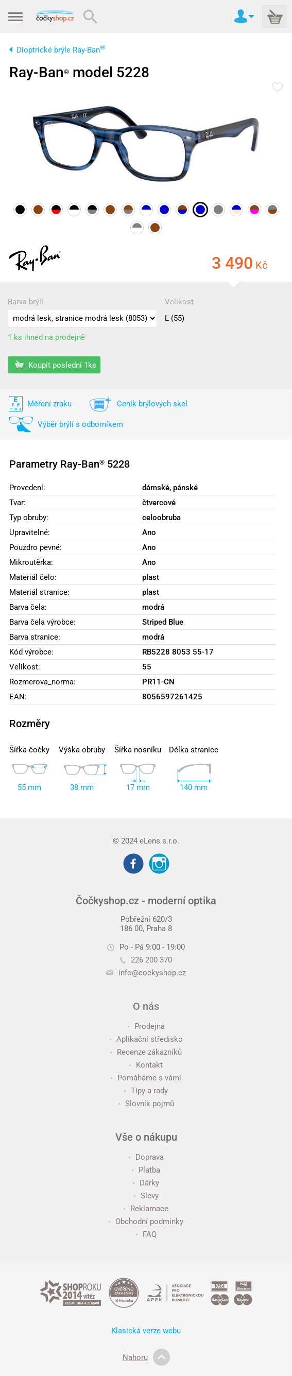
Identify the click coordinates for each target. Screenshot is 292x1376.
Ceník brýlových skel (152, 403)
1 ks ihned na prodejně (46, 337)
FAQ (146, 1234)
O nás (146, 1006)
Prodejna (146, 1026)
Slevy (146, 1195)
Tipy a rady (146, 1090)
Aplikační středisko (146, 1039)
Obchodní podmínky (146, 1221)
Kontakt (146, 1065)
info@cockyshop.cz (152, 972)
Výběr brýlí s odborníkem (80, 424)
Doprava (146, 1157)
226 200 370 (146, 960)
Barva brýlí (25, 301)
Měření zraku (49, 403)
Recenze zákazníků (146, 1052)
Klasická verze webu (146, 1330)
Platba (146, 1170)
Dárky (146, 1183)
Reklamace (146, 1208)
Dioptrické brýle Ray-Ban (60, 50)
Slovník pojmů (146, 1103)
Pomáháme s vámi (146, 1077)
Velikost (179, 301)
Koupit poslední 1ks (55, 364)
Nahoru (146, 1357)
